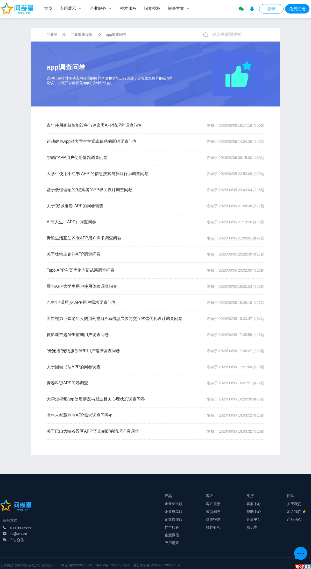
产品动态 (294, 519)
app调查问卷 (116, 34)
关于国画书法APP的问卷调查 (74, 367)
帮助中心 (253, 512)
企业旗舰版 (174, 519)
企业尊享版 (174, 512)
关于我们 (294, 504)
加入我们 (296, 512)
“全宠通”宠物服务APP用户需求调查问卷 (83, 351)
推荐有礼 (213, 527)
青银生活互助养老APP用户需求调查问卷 (84, 238)
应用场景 (172, 543)
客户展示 (213, 504)
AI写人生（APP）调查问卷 (71, 222)
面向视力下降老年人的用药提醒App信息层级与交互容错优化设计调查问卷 (114, 318)
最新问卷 (213, 512)
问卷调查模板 (82, 34)
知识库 (251, 527)
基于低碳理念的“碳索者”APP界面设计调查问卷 (89, 190)
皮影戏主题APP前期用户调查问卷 (78, 334)
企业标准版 (174, 504)
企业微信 (172, 535)
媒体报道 (213, 519)
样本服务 (172, 527)
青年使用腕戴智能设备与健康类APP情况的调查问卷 (94, 125)
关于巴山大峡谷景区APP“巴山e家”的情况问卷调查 (93, 431)
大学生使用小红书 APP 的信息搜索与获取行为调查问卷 (98, 173)
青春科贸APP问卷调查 (67, 383)
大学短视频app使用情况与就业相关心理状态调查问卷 (96, 399)
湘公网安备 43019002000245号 (157, 565)
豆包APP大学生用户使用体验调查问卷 (82, 286)
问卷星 (52, 34)
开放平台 (253, 519)
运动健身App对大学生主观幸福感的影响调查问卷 (92, 141)
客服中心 (253, 504)
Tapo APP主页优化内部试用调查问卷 (81, 270)
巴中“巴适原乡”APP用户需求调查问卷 (81, 302)
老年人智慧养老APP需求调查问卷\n (79, 415)
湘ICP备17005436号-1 (113, 565)
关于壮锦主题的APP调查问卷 (74, 254)
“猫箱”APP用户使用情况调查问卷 (77, 157)
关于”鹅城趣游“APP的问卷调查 (75, 206)
